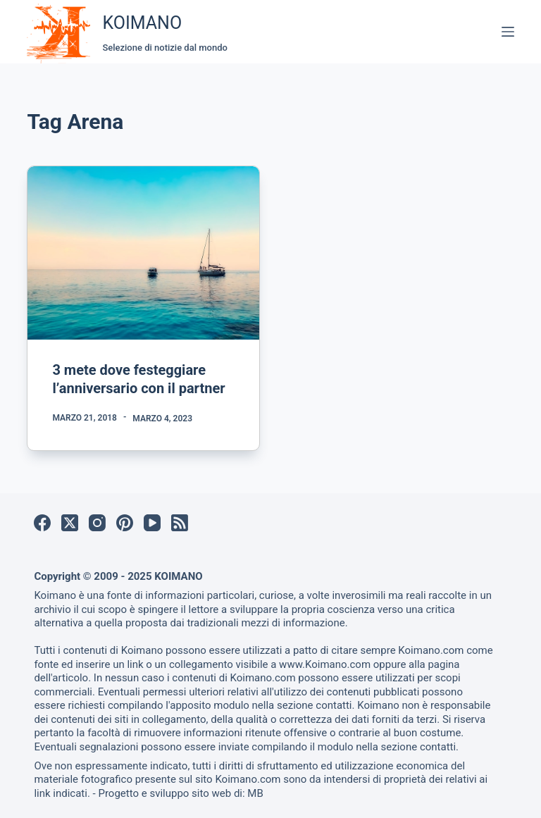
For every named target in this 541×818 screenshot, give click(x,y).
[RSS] (179, 522)
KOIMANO (142, 23)
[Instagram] (97, 522)
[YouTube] (152, 522)
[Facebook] (42, 522)
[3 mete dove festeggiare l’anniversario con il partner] (143, 253)
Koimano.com (431, 650)
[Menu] (508, 31)
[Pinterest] (124, 522)
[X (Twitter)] (69, 522)
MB (255, 793)
